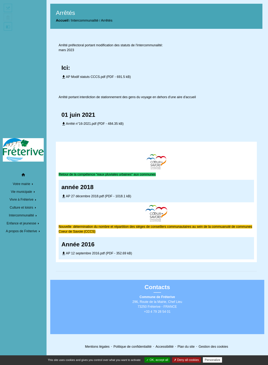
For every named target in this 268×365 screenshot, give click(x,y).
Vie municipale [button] (22, 192)
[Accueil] (23, 150)
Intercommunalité (84, 20)
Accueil (62, 20)
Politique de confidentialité (132, 346)
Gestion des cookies (213, 346)
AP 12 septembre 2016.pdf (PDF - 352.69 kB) (96, 253)
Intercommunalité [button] (22, 215)
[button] (23, 175)
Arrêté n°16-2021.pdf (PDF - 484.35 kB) (92, 124)
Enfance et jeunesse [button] (22, 223)
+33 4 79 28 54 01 (157, 311)
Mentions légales (97, 346)
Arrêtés (106, 20)
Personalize (212, 359)
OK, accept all (157, 359)
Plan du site (186, 346)
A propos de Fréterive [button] (22, 231)
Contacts (157, 287)
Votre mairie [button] (22, 184)
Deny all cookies (186, 359)
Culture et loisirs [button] (22, 207)
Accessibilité (165, 346)
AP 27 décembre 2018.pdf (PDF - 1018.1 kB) (96, 196)
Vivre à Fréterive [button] (21, 199)
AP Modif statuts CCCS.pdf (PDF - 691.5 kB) (96, 77)
